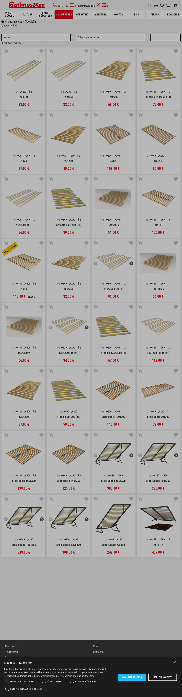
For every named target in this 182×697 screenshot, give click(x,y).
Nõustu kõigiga (132, 677)
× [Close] (175, 661)
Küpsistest (26, 662)
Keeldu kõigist (162, 677)
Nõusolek (10, 662)
